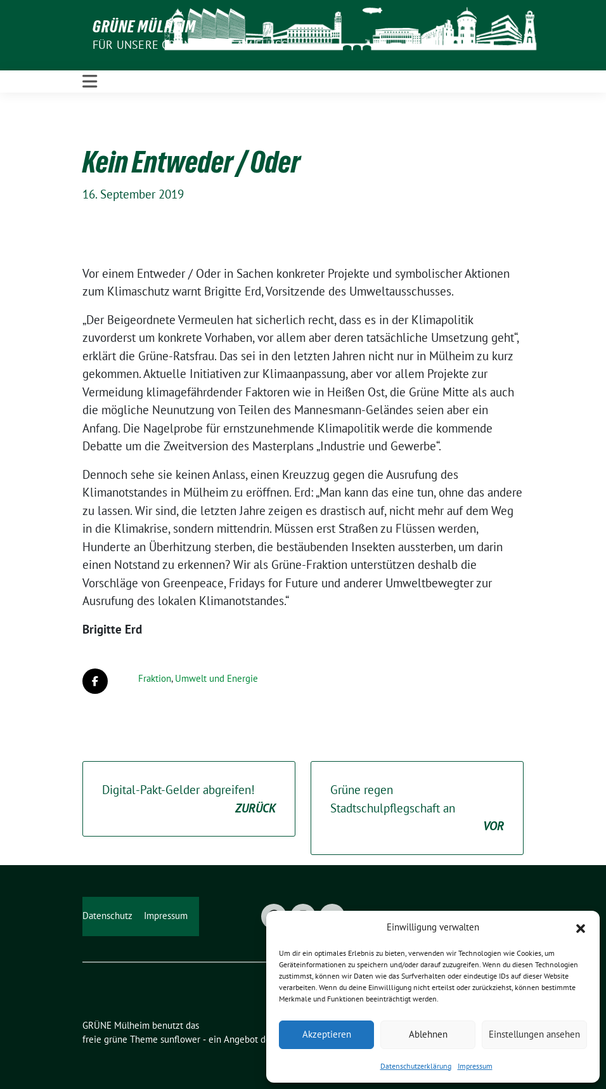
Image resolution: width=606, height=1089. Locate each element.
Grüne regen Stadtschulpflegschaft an (417, 808)
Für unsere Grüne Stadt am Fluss (190, 44)
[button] (580, 927)
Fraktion (154, 678)
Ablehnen (428, 1034)
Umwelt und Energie (216, 678)
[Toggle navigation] (90, 81)
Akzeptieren (326, 1034)
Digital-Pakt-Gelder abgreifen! (189, 799)
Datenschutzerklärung (415, 1066)
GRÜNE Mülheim (144, 26)
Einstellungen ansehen (534, 1034)
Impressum (475, 1066)
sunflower (180, 1039)
